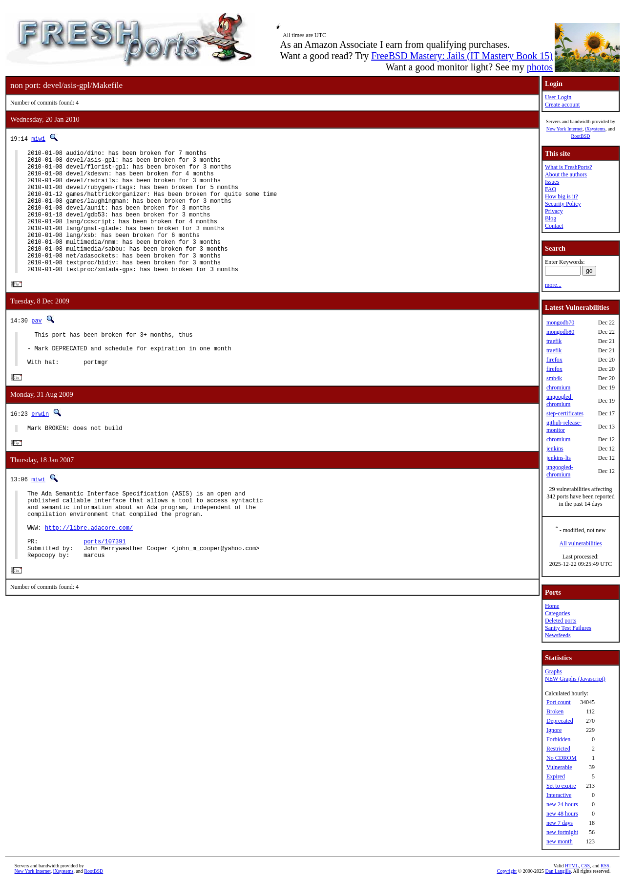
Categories (557, 613)
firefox (554, 359)
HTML (572, 865)
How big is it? (561, 196)
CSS (585, 865)
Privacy (554, 211)
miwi (38, 138)
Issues (552, 181)
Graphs (553, 671)
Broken (554, 711)
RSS (605, 865)
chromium (558, 387)
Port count (558, 702)
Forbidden (558, 739)
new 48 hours (562, 813)
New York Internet (564, 128)
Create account (562, 104)
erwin (40, 448)
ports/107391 (104, 589)
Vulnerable (559, 767)
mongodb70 (560, 322)
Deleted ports (560, 620)
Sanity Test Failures (568, 627)
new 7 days (559, 822)
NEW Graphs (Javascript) (575, 678)
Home (552, 605)
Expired (555, 776)
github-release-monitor (564, 426)
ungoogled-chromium (559, 400)
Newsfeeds (558, 635)
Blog (550, 218)
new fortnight (562, 832)
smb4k (554, 378)
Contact (554, 225)
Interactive (558, 795)
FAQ (550, 189)
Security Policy (563, 203)
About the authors (566, 174)
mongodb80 (560, 331)
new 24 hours (562, 804)
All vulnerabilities (581, 543)
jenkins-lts (558, 457)
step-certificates (564, 413)
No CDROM (561, 757)
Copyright (507, 871)
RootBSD (580, 136)
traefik (554, 341)
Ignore (554, 730)
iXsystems (595, 128)
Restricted (558, 748)
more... (553, 284)
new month (559, 841)
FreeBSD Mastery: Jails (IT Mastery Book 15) (462, 55)
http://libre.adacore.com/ (89, 572)
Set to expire (561, 785)
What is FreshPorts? (568, 167)
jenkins (554, 448)
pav (36, 347)
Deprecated (559, 720)
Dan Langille (558, 871)
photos (540, 67)
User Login (558, 97)
